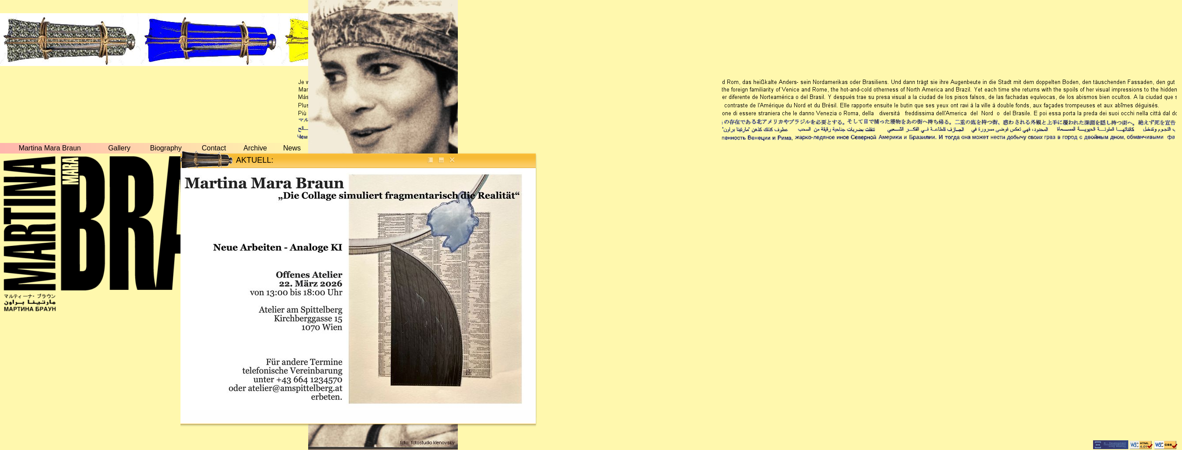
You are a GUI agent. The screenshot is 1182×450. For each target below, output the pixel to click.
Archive (255, 148)
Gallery (119, 148)
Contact (214, 148)
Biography (166, 148)
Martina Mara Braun (49, 148)
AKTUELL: (254, 160)
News (292, 148)
